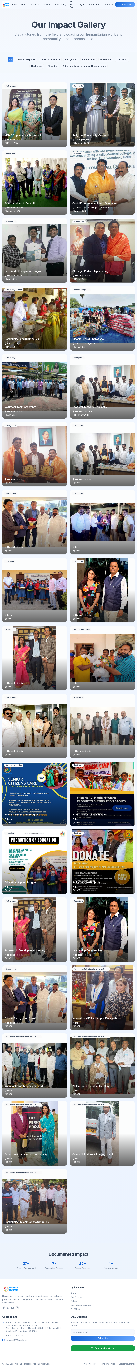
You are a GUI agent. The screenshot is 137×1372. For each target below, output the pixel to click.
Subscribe (103, 1338)
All (10, 59)
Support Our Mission (102, 1348)
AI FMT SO (76, 1309)
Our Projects (76, 1297)
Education (52, 66)
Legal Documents (127, 1364)
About (24, 4)
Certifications (94, 4)
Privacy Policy (89, 1364)
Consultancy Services (81, 1305)
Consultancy (60, 4)
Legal (81, 4)
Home (14, 4)
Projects (35, 4)
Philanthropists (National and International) (84, 66)
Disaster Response (26, 59)
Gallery (46, 4)
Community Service (50, 59)
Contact (109, 4)
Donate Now (125, 4)
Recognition (71, 59)
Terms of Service (107, 1364)
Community (122, 59)
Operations (105, 59)
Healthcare (36, 66)
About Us (75, 1293)
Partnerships (88, 59)
